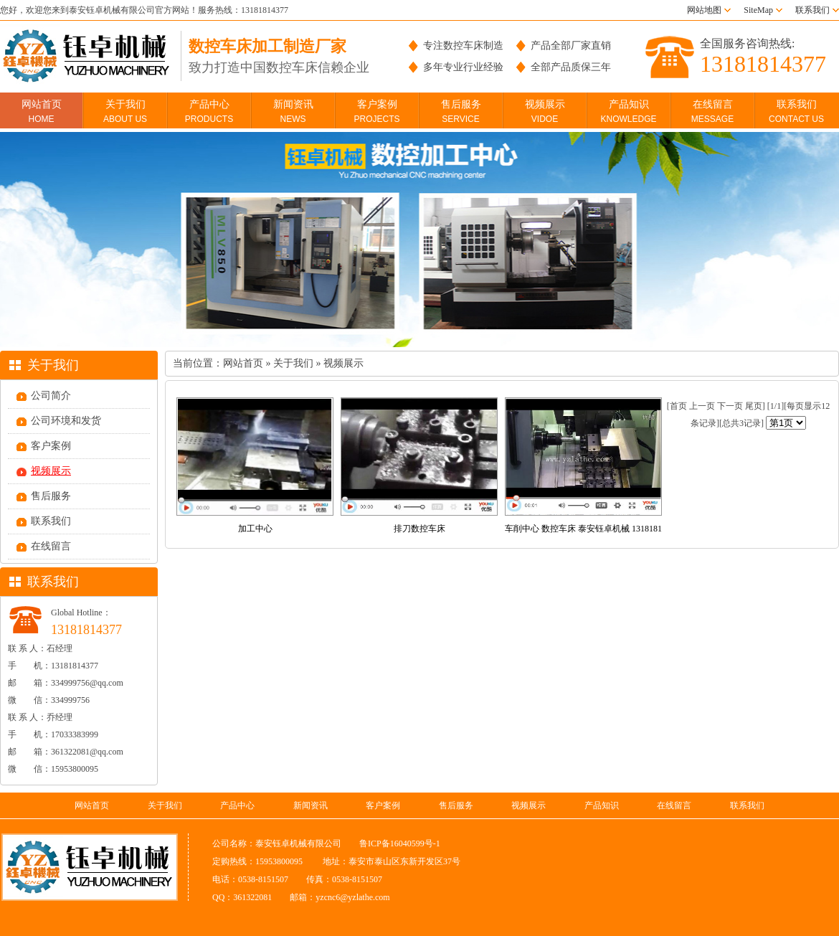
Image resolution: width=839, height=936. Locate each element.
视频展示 (545, 111)
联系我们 (812, 10)
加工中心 (255, 529)
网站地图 (704, 10)
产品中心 (209, 111)
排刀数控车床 (419, 529)
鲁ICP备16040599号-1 (399, 843)
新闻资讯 (293, 111)
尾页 (753, 406)
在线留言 (712, 111)
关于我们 (125, 111)
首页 (678, 406)
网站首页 (42, 111)
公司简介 (51, 395)
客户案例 (376, 111)
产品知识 (628, 111)
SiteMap (758, 10)
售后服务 (461, 111)
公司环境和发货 (66, 420)
